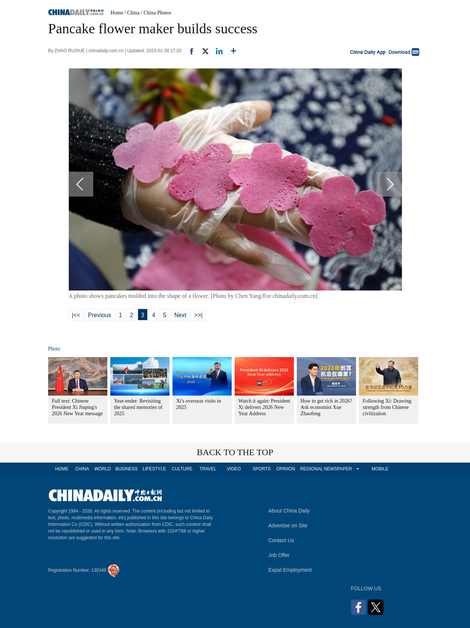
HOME (61, 468)
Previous (99, 315)
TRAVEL (207, 468)
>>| (198, 315)
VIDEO (234, 468)
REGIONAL (311, 468)
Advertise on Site (288, 525)
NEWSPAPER (337, 468)
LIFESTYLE (154, 468)
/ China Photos (156, 13)
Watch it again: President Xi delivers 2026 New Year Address (264, 407)
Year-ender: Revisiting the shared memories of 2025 (138, 407)
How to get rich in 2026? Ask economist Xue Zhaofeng (326, 407)
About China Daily (289, 511)
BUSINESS (126, 468)
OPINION (285, 468)
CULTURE (182, 468)
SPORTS (261, 468)
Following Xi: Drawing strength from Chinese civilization (387, 407)
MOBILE (380, 468)
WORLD (102, 468)
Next (180, 315)
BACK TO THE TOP (235, 452)
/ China (132, 13)
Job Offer (278, 555)
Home (117, 13)
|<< (76, 315)
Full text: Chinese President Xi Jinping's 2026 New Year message (77, 407)
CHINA (82, 468)
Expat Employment (290, 570)
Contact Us (281, 540)
